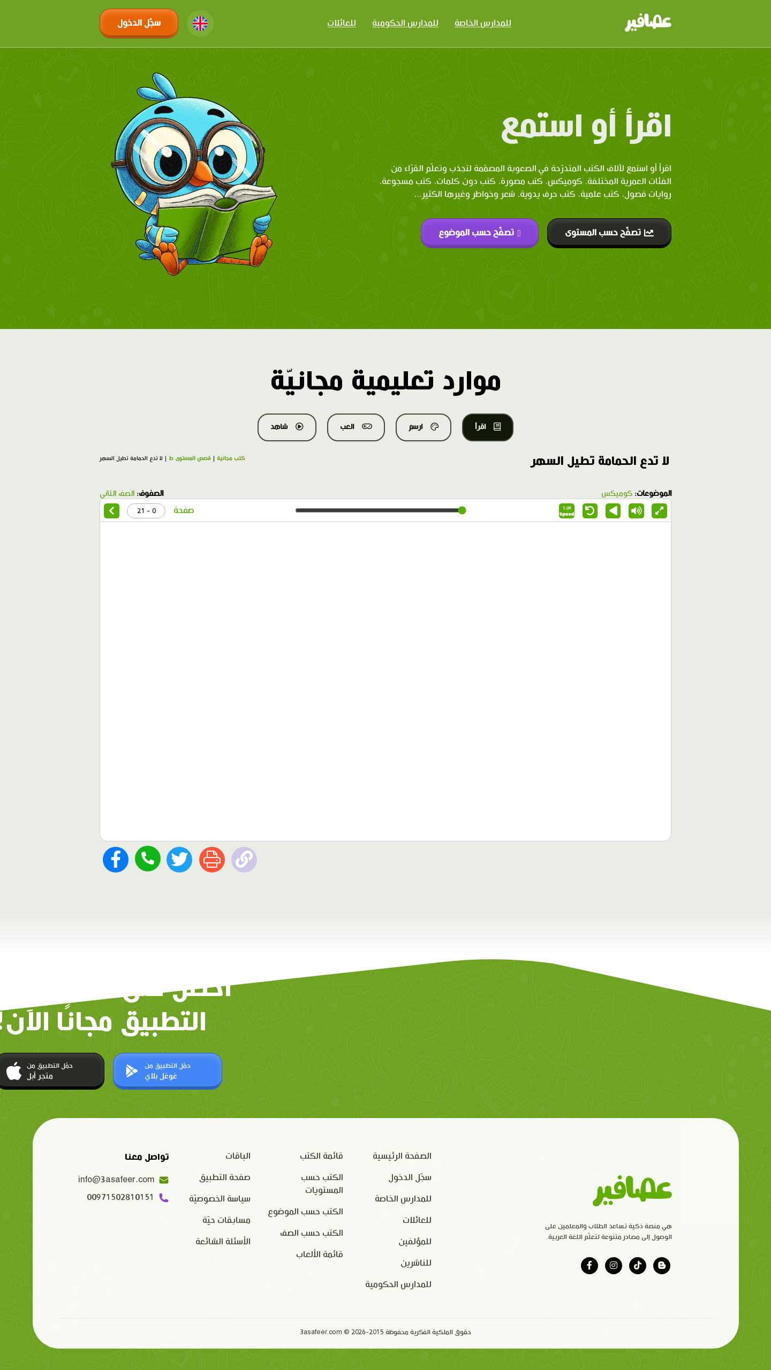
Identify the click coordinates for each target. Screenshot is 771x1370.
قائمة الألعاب (319, 1255)
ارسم (424, 427)
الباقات (238, 1156)
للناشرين (416, 1263)
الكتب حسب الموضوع (305, 1212)
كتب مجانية (231, 458)
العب (356, 427)
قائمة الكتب (321, 1156)
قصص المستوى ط (190, 458)
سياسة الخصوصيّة (220, 1199)
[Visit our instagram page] (613, 1265)
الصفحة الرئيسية (402, 1156)
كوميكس (616, 493)
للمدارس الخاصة (483, 23)
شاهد (287, 427)
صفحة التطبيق (225, 1178)
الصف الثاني (117, 493)
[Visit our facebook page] (589, 1265)
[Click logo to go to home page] (648, 23)
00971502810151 (128, 1197)
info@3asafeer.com (123, 1180)
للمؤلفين (415, 1242)
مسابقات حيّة (226, 1220)
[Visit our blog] (662, 1265)
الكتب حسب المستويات (322, 1184)
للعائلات (341, 23)
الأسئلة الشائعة (223, 1242)
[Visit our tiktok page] (637, 1265)
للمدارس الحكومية (405, 23)
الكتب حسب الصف (311, 1233)
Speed (567, 511)
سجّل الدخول (139, 23)
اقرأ (488, 427)
